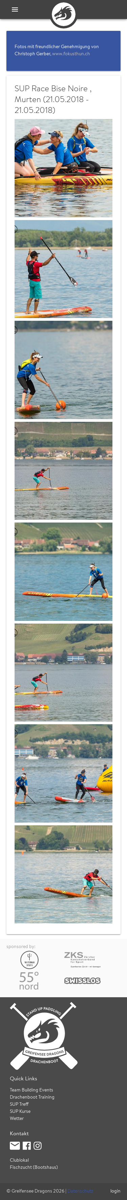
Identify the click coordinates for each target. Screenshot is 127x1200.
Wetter (17, 1119)
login (115, 1191)
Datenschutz (80, 1191)
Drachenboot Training (32, 1097)
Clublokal (19, 1160)
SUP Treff (19, 1104)
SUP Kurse (20, 1111)
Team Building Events (31, 1090)
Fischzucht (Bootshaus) (34, 1167)
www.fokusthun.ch (71, 54)
